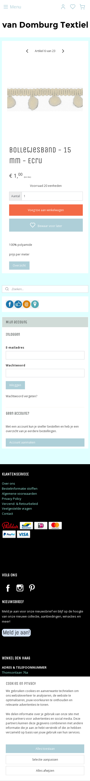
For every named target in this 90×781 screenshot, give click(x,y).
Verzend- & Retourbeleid (20, 503)
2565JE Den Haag (14, 677)
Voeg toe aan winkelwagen (46, 210)
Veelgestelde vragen (17, 508)
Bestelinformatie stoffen (19, 488)
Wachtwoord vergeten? (21, 396)
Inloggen (15, 385)
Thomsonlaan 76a (15, 672)
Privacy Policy (11, 498)
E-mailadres (15, 347)
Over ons (8, 483)
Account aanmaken (22, 442)
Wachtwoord (15, 365)
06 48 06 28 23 (12, 682)
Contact (7, 513)
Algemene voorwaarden (19, 493)
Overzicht (19, 265)
